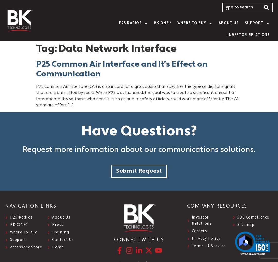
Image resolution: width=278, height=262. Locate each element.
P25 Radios (133, 23)
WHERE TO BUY (195, 23)
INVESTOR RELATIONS (249, 35)
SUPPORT (257, 23)
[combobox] (241, 7)
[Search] (267, 7)
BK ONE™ (162, 23)
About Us (228, 23)
